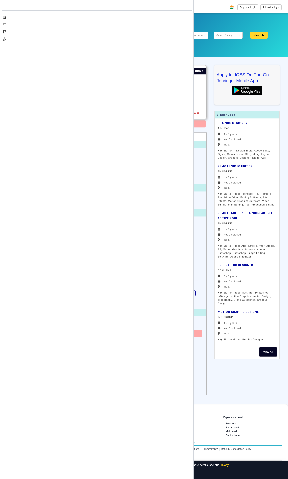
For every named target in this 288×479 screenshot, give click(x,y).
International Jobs (92, 417)
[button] (150, 35)
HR (155, 423)
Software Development (166, 431)
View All (268, 351)
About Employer (132, 136)
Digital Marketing (36, 293)
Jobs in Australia (94, 435)
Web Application (92, 293)
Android (123, 302)
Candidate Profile (95, 136)
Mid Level (231, 431)
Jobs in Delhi (28, 435)
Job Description (59, 136)
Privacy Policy (210, 449)
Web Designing (64, 293)
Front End (168, 293)
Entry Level (232, 427)
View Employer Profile (36, 323)
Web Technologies (121, 293)
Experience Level (233, 417)
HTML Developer (36, 302)
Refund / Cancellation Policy (236, 449)
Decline (81, 473)
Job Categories (159, 417)
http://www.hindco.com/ (68, 323)
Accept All (63, 473)
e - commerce (63, 302)
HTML (188, 293)
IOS (84, 302)
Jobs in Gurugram (31, 431)
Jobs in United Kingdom (98, 431)
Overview (30, 136)
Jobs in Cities (25, 417)
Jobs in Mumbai (30, 423)
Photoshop (144, 302)
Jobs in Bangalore (31, 427)
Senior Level (233, 435)
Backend (147, 293)
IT (154, 427)
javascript (102, 302)
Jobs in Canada (94, 427)
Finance (158, 435)
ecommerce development (174, 302)
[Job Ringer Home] (35, 7)
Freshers (231, 423)
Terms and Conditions (187, 449)
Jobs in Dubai (92, 423)
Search (259, 35)
